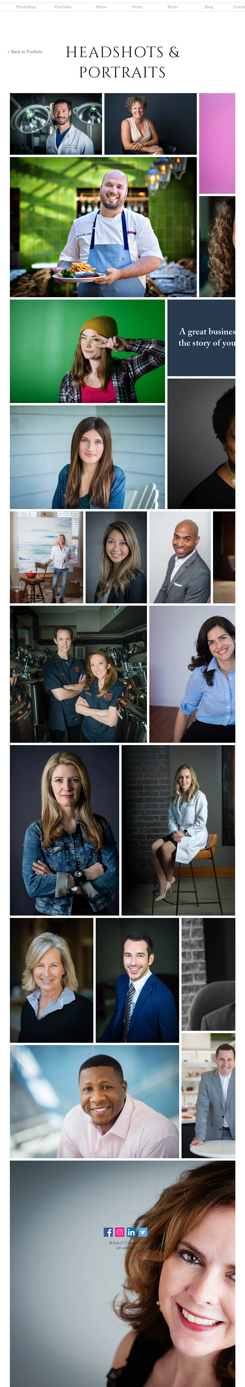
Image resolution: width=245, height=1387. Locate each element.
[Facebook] (108, 1232)
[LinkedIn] (131, 1232)
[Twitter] (142, 1232)
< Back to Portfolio (25, 51)
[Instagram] (119, 1232)
